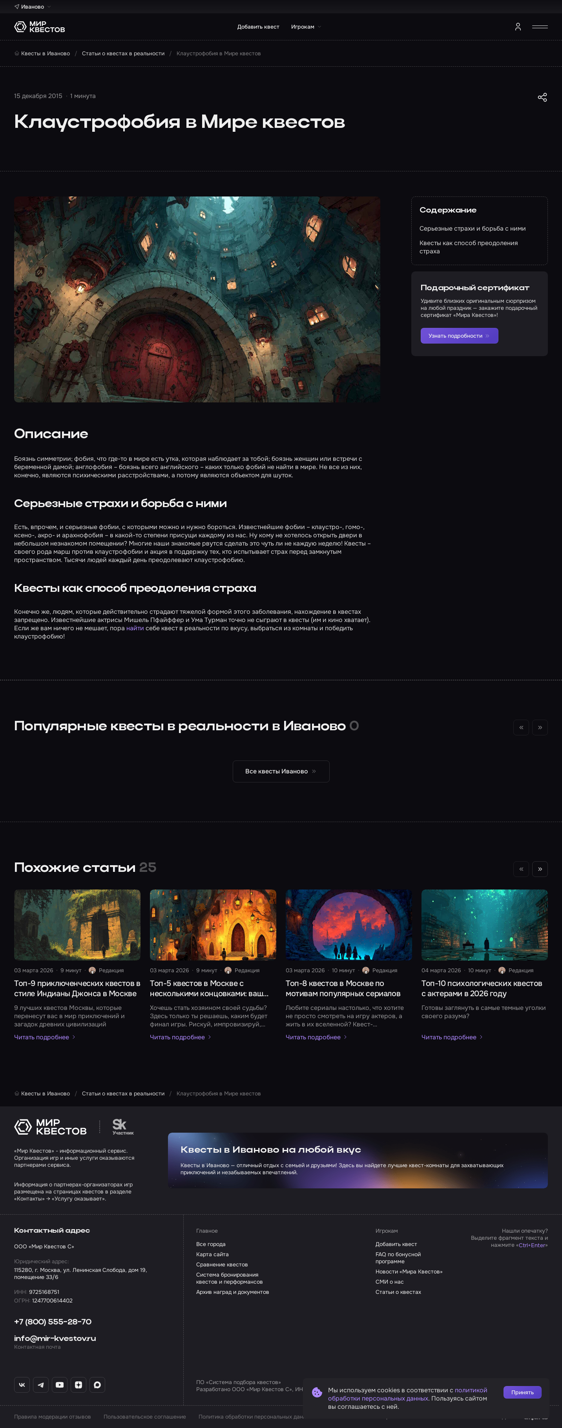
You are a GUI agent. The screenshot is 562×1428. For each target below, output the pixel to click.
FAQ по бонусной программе (398, 1258)
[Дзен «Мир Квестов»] (78, 1385)
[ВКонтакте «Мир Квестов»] (22, 1385)
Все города (211, 1244)
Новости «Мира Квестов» (409, 1271)
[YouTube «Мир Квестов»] (60, 1385)
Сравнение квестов (222, 1264)
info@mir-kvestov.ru (55, 1339)
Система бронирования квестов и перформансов (229, 1278)
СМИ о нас (390, 1281)
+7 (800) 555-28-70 (52, 1322)
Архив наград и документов (232, 1291)
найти (135, 628)
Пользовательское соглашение (145, 1416)
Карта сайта (212, 1254)
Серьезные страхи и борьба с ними (473, 228)
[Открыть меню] (540, 26)
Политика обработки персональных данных (256, 1416)
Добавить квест (258, 26)
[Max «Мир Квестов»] (97, 1385)
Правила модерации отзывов (52, 1416)
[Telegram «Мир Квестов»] (41, 1385)
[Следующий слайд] (540, 869)
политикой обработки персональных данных (407, 1394)
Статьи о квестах (398, 1291)
